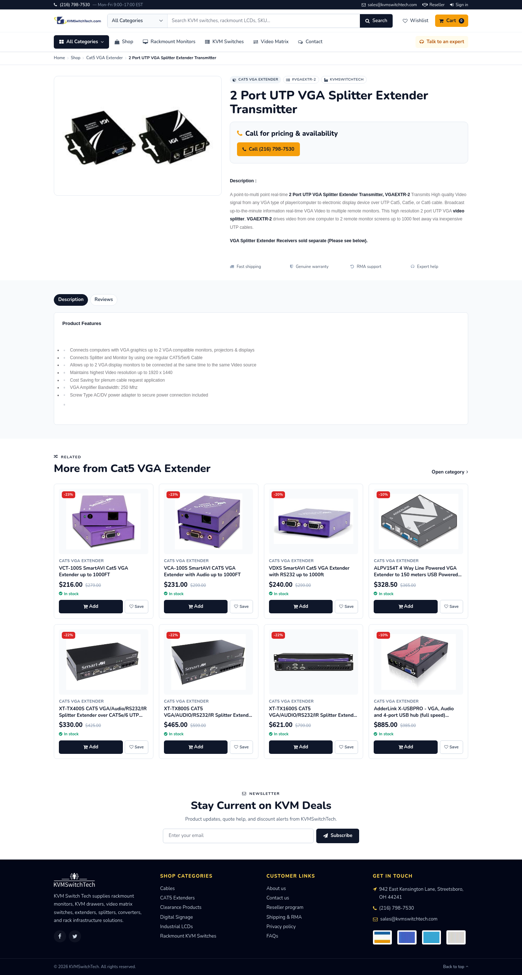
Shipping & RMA (284, 917)
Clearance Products (181, 907)
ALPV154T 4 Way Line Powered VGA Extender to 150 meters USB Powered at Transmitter (416, 575)
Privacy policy (281, 926)
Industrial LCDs (176, 926)
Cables (167, 888)
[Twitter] (75, 936)
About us (276, 888)
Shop (75, 58)
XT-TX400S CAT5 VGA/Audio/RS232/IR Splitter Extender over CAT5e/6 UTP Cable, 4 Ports (102, 715)
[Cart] (451, 21)
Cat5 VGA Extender (104, 58)
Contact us (277, 898)
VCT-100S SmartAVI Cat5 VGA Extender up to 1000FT (93, 571)
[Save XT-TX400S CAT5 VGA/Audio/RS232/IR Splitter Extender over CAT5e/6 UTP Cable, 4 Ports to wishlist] (136, 747)
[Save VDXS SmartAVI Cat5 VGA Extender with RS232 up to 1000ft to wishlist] (346, 607)
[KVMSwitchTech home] (78, 21)
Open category (450, 472)
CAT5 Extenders (177, 898)
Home (59, 58)
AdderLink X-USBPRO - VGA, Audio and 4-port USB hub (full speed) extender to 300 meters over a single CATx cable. (414, 719)
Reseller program (285, 907)
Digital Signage (176, 917)
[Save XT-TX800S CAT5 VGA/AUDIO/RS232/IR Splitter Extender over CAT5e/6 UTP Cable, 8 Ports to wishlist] (241, 747)
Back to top (455, 967)
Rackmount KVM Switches (188, 936)
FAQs (272, 936)
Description (71, 299)
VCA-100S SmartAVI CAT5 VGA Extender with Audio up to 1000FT (202, 571)
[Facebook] (60, 936)
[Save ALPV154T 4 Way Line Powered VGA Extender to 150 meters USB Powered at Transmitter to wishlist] (451, 607)
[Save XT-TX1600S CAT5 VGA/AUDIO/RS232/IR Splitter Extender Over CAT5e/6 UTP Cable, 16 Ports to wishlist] (346, 747)
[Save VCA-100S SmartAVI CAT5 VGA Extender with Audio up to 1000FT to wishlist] (241, 607)
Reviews (104, 299)
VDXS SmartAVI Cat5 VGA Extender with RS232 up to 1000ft (309, 571)
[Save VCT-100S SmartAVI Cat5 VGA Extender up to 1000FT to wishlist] (136, 607)
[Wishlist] (415, 21)
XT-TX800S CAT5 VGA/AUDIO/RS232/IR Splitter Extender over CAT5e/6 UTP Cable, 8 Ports (208, 715)
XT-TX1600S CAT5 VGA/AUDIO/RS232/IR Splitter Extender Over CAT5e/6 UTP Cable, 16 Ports (313, 715)
